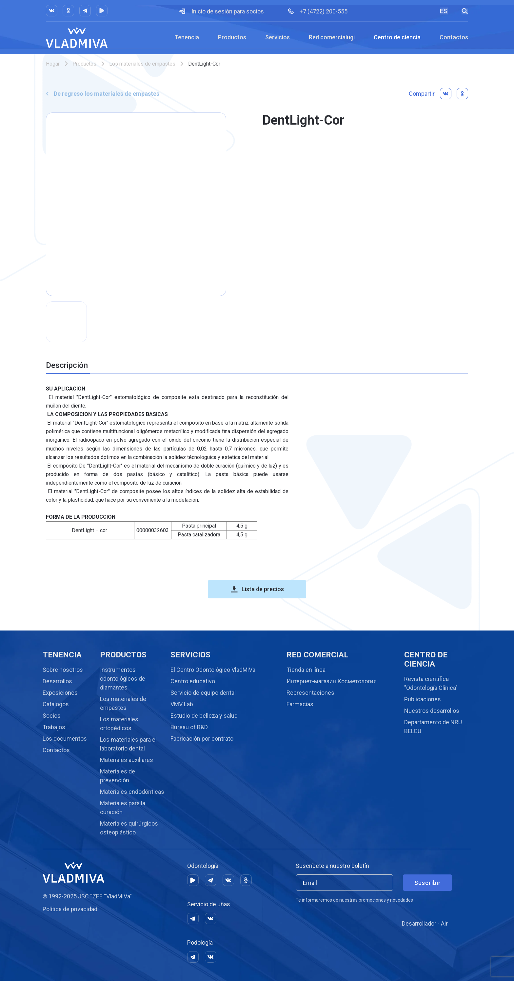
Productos (232, 37)
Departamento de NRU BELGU (433, 726)
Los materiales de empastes (142, 64)
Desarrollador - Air (425, 923)
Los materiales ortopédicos (119, 723)
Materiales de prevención (117, 776)
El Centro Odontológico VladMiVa (212, 669)
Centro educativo (192, 681)
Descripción (67, 365)
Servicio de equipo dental (203, 692)
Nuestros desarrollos (431, 710)
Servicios (277, 37)
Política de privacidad (70, 909)
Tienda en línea (306, 669)
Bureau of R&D (189, 727)
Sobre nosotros (63, 669)
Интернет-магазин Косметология (332, 681)
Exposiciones (60, 692)
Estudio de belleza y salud (204, 715)
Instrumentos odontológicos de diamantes (122, 678)
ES (444, 11)
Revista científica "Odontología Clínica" (431, 683)
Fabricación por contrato (201, 738)
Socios (52, 715)
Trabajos (54, 727)
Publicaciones (422, 699)
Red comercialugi (332, 37)
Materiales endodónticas (132, 791)
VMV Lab (181, 704)
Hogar (53, 64)
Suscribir (427, 882)
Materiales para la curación (122, 807)
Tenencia (186, 37)
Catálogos (56, 704)
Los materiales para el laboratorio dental (128, 744)
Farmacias (300, 704)
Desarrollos (57, 681)
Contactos (454, 37)
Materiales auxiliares (126, 759)
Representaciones (310, 692)
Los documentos (65, 738)
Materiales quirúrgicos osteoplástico (129, 828)
